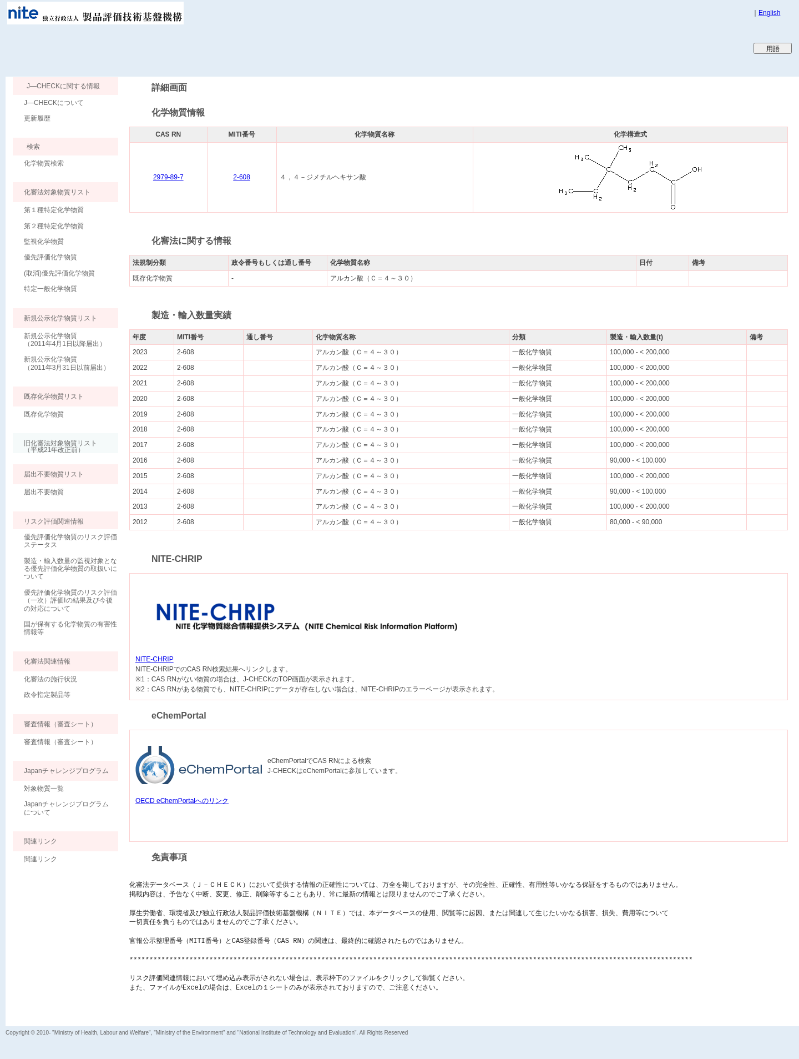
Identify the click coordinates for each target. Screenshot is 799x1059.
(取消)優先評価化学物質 (59, 273)
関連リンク (40, 859)
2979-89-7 (168, 177)
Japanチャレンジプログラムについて (66, 808)
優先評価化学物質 (50, 257)
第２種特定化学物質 (54, 226)
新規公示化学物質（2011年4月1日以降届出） (65, 340)
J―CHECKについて (54, 103)
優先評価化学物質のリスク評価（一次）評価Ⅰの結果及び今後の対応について (70, 601)
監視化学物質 (44, 241)
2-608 (241, 177)
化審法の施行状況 (50, 679)
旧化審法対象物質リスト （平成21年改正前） (55, 446)
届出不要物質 (44, 492)
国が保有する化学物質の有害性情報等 (70, 628)
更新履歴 (37, 118)
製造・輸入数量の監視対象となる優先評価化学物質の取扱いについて (70, 569)
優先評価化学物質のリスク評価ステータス (70, 541)
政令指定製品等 (47, 695)
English (769, 13)
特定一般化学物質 (50, 289)
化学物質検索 (44, 163)
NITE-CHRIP (154, 659)
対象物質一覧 (44, 788)
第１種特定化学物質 (54, 210)
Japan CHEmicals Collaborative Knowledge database (140, 47)
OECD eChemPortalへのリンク (182, 801)
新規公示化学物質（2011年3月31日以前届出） (67, 363)
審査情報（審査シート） (60, 742)
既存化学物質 (44, 414)
